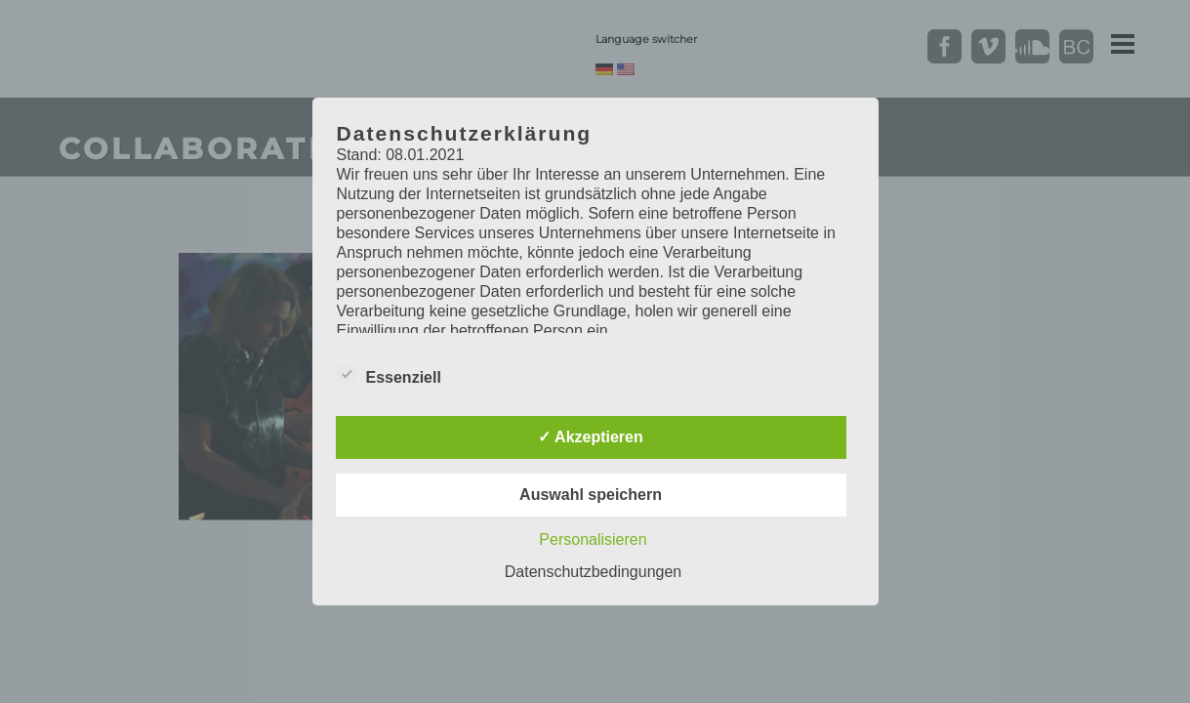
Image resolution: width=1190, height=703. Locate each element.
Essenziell (389, 375)
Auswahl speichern (590, 494)
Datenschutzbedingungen (593, 571)
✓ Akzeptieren (590, 437)
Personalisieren (592, 539)
